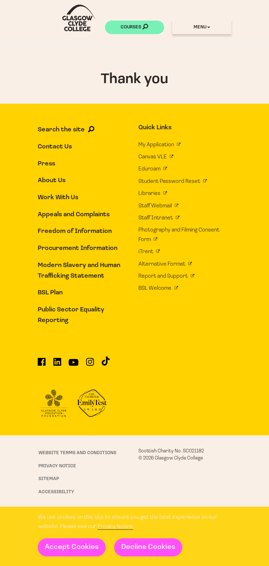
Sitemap (48, 479)
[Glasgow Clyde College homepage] (78, 18)
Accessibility (56, 492)
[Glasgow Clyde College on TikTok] (106, 364)
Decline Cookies (148, 547)
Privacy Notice (115, 526)
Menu (202, 27)
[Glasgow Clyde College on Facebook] (42, 364)
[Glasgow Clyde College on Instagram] (90, 364)
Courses (134, 28)
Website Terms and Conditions (77, 453)
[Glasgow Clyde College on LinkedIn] (57, 364)
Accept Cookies (72, 547)
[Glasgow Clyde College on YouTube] (73, 365)
